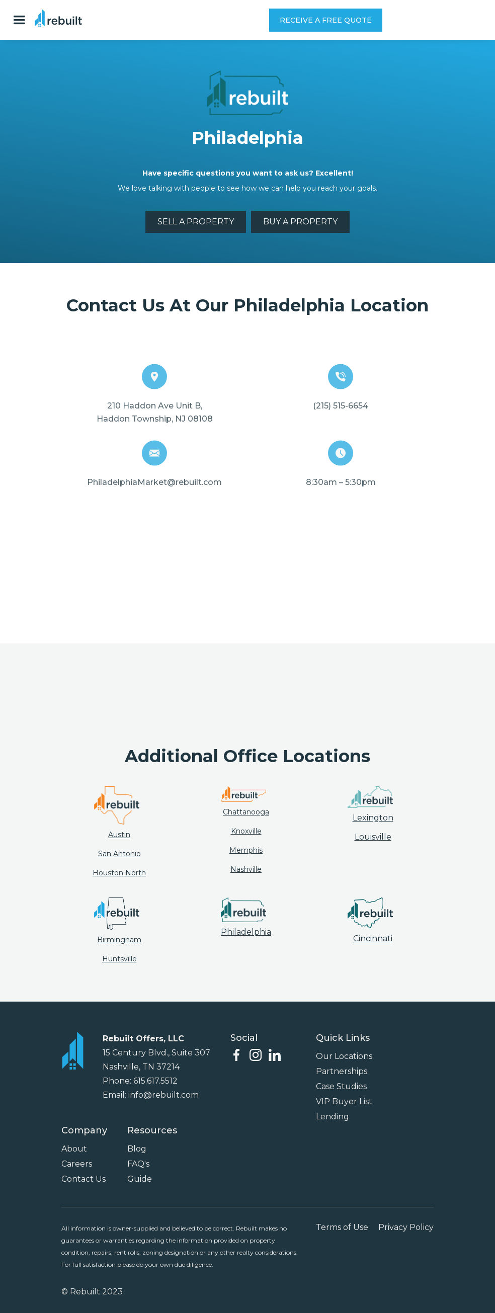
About (74, 1149)
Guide (139, 1179)
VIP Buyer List (344, 1101)
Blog (136, 1149)
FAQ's (138, 1164)
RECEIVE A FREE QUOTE (326, 20)
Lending (332, 1116)
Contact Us (83, 1179)
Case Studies (341, 1086)
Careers (76, 1164)
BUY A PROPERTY (300, 221)
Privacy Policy (406, 1227)
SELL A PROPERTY (195, 221)
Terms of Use (342, 1227)
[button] (21, 20)
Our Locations (344, 1056)
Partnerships (341, 1071)
